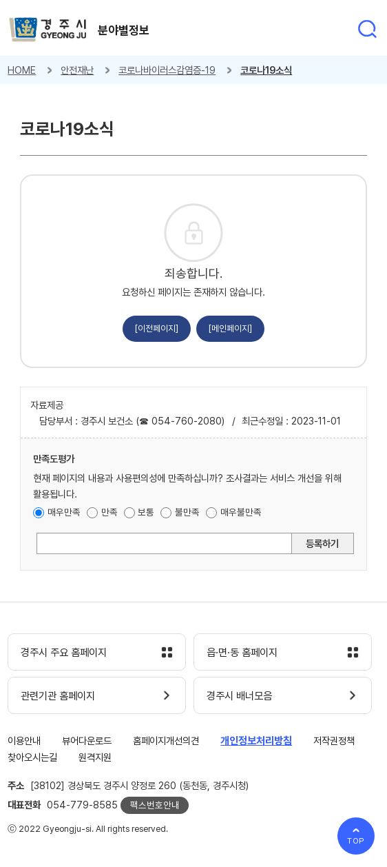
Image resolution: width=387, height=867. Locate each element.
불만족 (187, 512)
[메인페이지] (230, 328)
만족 (109, 512)
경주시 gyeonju (48, 30)
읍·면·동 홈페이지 (242, 652)
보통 (146, 512)
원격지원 (95, 757)
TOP (356, 841)
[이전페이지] (156, 328)
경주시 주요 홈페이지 (64, 652)
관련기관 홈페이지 (58, 696)
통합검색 (367, 29)
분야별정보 (123, 30)
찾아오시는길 (32, 757)
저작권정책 (334, 740)
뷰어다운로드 (87, 740)
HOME (22, 70)
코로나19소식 (266, 70)
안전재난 (77, 70)
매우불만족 (241, 512)
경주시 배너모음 (239, 696)
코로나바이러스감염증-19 (167, 70)
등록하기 (322, 543)
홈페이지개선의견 (166, 740)
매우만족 (64, 512)
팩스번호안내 (155, 804)
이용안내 (24, 740)
